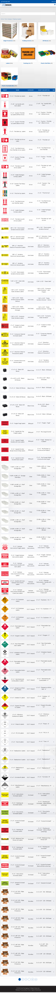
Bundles (30, 892)
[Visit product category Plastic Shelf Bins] (46, 54)
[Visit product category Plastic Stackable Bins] (9, 77)
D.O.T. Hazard (31, 600)
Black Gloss (31, 370)
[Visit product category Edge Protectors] (9, 32)
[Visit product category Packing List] (28, 54)
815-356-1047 (5, 1)
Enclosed (30, 795)
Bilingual (30, 423)
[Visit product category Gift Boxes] (46, 32)
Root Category (8, 19)
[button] (55, 4)
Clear (30, 467)
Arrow (30, 96)
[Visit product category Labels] (9, 54)
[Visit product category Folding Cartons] (28, 32)
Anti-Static (31, 228)
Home (2, 19)
